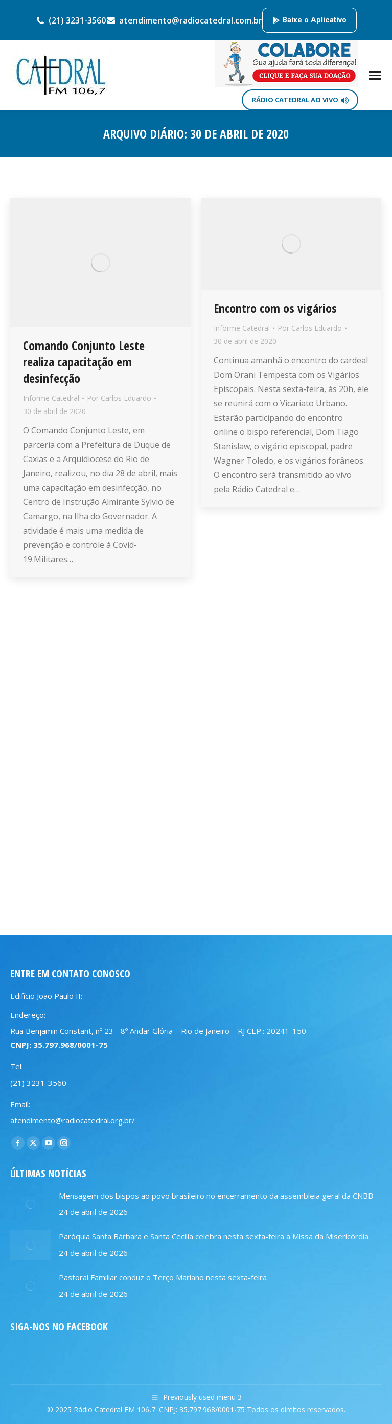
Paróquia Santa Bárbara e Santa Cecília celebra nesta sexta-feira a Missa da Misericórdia (213, 1236)
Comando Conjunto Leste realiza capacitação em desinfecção (84, 361)
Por (119, 398)
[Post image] (30, 1204)
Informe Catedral (51, 398)
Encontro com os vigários (275, 308)
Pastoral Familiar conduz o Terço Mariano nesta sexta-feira (163, 1277)
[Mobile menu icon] (375, 75)
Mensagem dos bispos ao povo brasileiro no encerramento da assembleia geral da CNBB (216, 1195)
